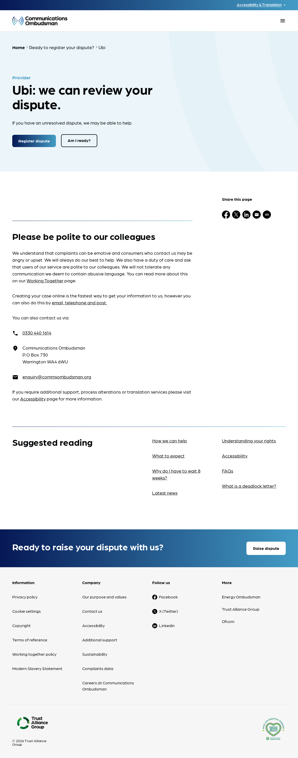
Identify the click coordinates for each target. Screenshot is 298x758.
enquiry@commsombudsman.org (56, 376)
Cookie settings (26, 611)
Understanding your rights (249, 440)
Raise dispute (266, 548)
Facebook (168, 596)
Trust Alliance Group (240, 608)
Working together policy (34, 653)
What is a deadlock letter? (249, 485)
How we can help (169, 440)
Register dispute (34, 140)
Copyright (21, 625)
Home (18, 47)
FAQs (227, 470)
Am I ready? (79, 140)
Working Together (45, 280)
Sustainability (94, 653)
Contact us (92, 611)
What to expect (168, 455)
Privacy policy (25, 596)
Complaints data (97, 668)
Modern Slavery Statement (37, 668)
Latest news (164, 492)
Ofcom (228, 621)
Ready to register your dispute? (61, 47)
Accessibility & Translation (259, 5)
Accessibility (33, 398)
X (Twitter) (168, 611)
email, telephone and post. (79, 302)
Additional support (99, 639)
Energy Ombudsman (241, 596)
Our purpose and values (104, 596)
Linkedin (167, 625)
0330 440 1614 (36, 332)
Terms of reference (29, 639)
